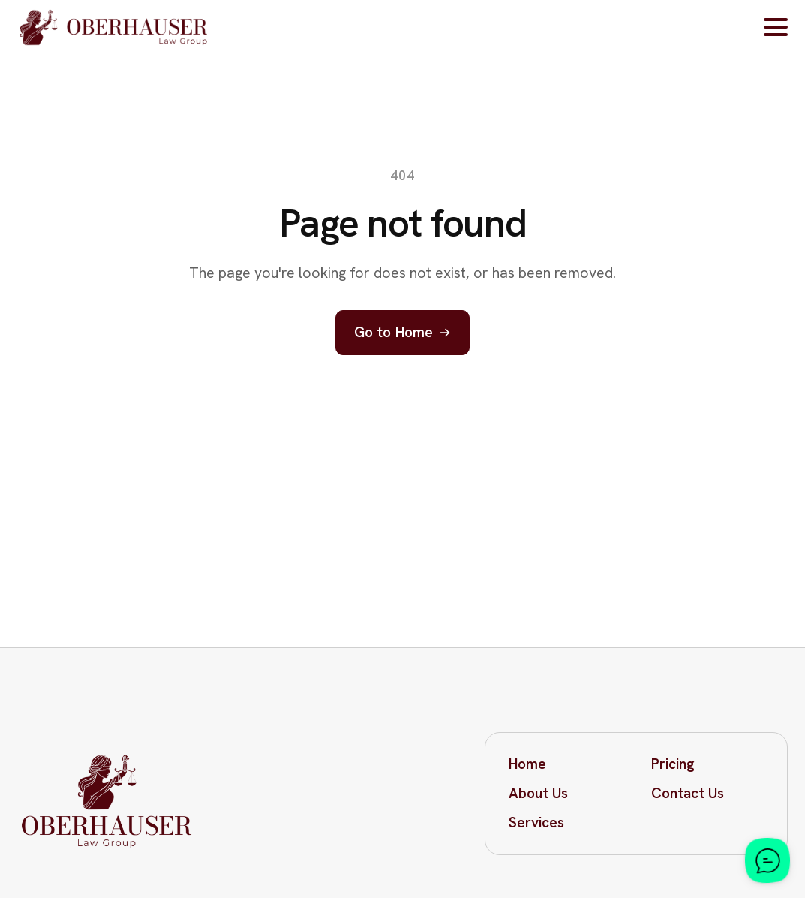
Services (536, 822)
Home (527, 764)
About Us (538, 793)
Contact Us (687, 793)
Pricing (673, 764)
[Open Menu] (776, 27)
